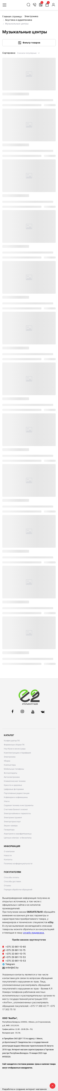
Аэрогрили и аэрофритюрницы (18, 833)
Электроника (9, 757)
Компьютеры (10, 765)
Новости (8, 855)
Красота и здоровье (13, 785)
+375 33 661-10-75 (15, 953)
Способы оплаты (11, 877)
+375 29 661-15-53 (15, 957)
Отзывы (7, 885)
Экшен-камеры (11, 825)
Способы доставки (12, 881)
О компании (9, 851)
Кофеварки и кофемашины (16, 797)
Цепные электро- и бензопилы (18, 838)
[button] (28, 53)
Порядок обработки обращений (18, 889)
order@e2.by (12, 967)
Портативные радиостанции (16, 793)
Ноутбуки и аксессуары (15, 749)
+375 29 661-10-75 (15, 950)
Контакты (8, 859)
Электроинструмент (13, 817)
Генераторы (9, 829)
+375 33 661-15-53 (15, 960)
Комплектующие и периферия (17, 753)
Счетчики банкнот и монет (16, 809)
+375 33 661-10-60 (15, 946)
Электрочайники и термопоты (17, 813)
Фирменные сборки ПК (14, 744)
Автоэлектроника (12, 777)
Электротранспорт (12, 821)
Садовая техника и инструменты (18, 805)
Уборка (7, 761)
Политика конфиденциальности (18, 863)
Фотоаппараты (10, 773)
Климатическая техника (15, 781)
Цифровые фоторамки (14, 789)
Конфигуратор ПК (12, 740)
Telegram (8, 964)
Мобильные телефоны (14, 769)
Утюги (6, 801)
